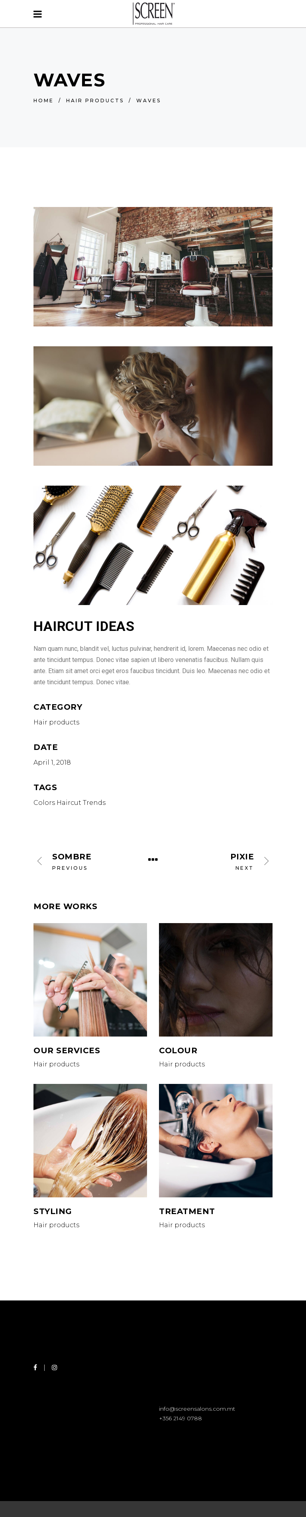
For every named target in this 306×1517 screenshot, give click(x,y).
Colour (178, 1050)
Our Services (66, 1050)
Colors (44, 802)
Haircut (69, 802)
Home (43, 100)
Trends (94, 802)
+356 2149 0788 (180, 1418)
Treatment (187, 1211)
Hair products (95, 100)
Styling (52, 1211)
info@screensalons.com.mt (197, 1408)
